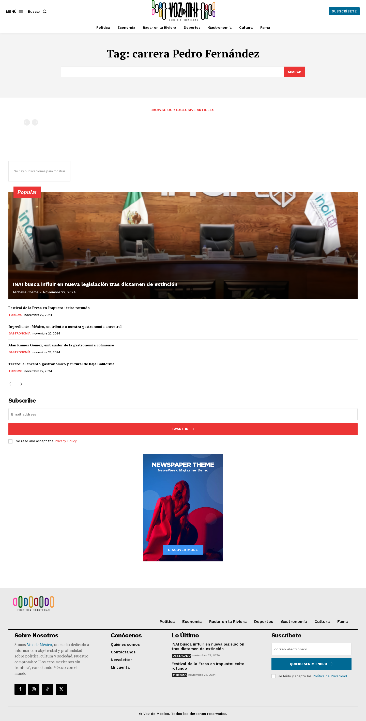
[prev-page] (27, 122)
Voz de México (39, 644)
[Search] (294, 72)
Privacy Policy (66, 441)
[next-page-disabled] (35, 122)
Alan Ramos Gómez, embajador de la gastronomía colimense (61, 345)
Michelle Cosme (25, 292)
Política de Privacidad (330, 676)
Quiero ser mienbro (311, 664)
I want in (183, 429)
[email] (183, 414)
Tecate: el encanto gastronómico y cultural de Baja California (61, 363)
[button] (38, 11)
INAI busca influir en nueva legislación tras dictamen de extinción (95, 284)
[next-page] (20, 384)
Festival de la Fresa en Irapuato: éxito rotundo (49, 307)
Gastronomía (19, 333)
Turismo (15, 315)
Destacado (182, 655)
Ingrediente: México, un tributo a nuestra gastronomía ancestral (64, 326)
